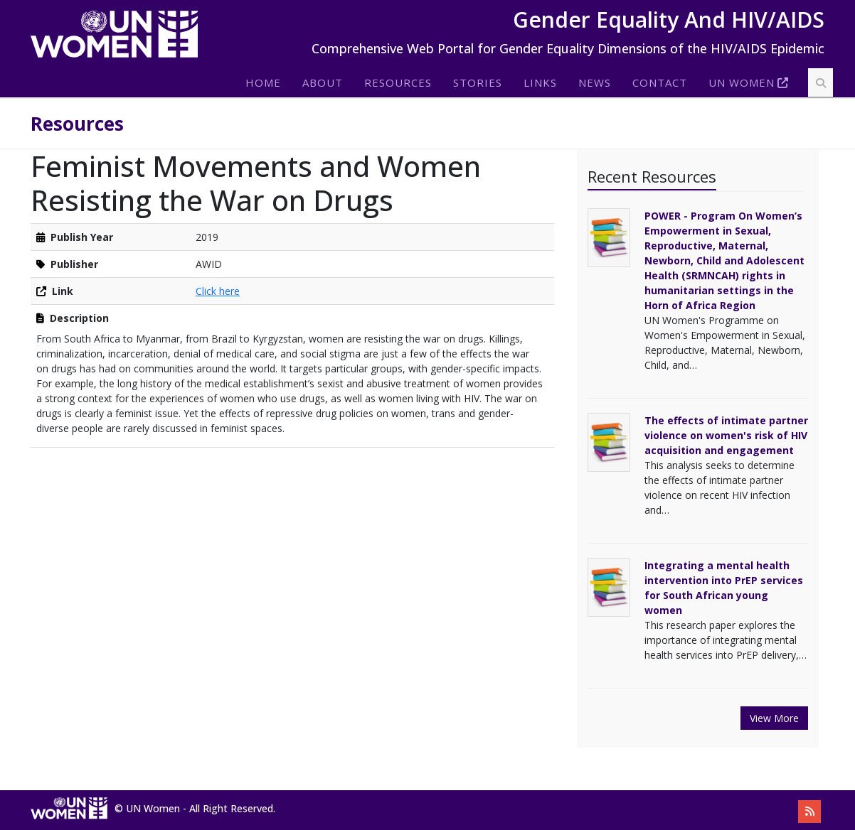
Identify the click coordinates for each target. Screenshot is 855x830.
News (594, 82)
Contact (659, 82)
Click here (218, 291)
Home (263, 82)
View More (774, 718)
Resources (398, 82)
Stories (477, 82)
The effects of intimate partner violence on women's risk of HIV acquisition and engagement (726, 435)
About (322, 82)
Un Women (741, 82)
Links (540, 82)
